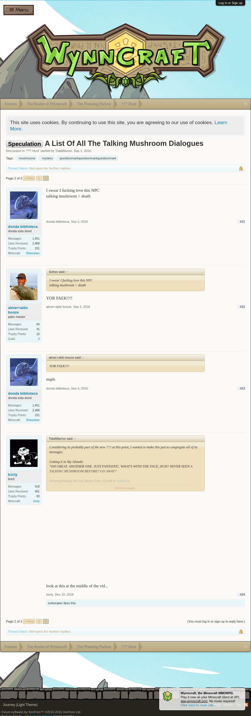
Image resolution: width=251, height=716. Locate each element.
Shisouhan (33, 253)
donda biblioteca (23, 226)
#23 (242, 388)
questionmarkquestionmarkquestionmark (87, 158)
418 (37, 486)
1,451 (36, 238)
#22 (242, 306)
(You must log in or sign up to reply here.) (216, 621)
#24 (242, 594)
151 (37, 248)
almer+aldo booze (18, 310)
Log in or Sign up (230, 3)
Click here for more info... (198, 705)
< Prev (29, 178)
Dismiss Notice (241, 692)
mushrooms (26, 158)
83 (38, 496)
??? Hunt (32, 150)
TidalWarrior (63, 150)
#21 (242, 221)
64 (38, 324)
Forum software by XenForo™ (41, 712)
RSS (246, 705)
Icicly (12, 474)
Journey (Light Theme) (20, 705)
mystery (46, 158)
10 (38, 334)
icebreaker (55, 603)
